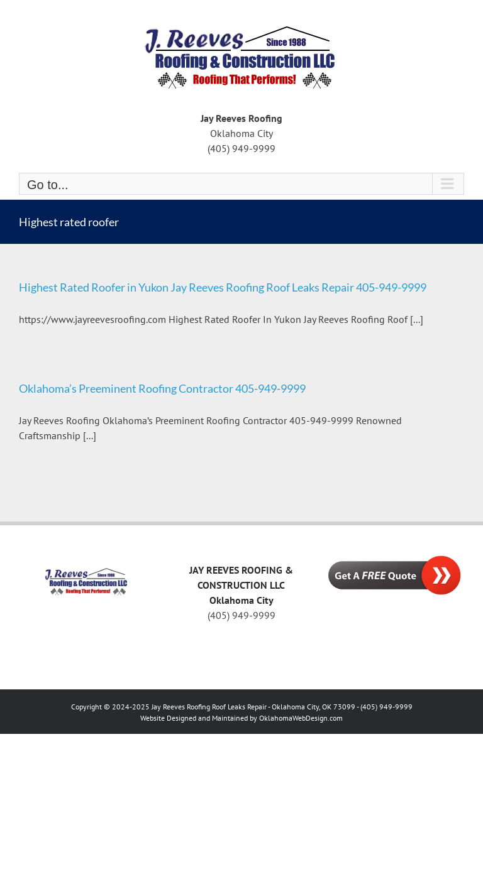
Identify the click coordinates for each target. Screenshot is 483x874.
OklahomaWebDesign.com (301, 718)
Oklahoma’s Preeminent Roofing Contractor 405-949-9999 (162, 388)
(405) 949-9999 (241, 615)
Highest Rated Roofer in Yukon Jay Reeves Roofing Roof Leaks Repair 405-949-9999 (222, 287)
